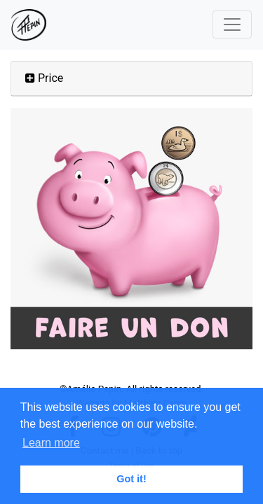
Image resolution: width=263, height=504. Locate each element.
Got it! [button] (131, 478)
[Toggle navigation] (232, 24)
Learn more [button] (51, 443)
